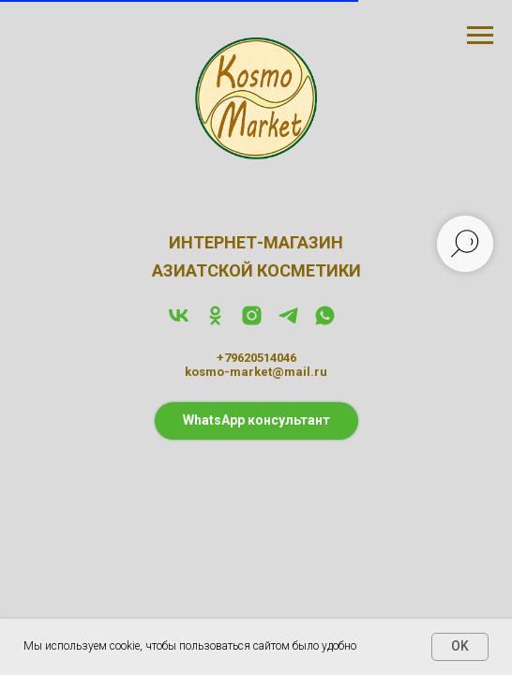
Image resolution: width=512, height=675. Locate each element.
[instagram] (252, 322)
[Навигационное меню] (480, 35)
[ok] (215, 322)
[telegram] (288, 322)
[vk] (178, 322)
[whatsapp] (325, 322)
